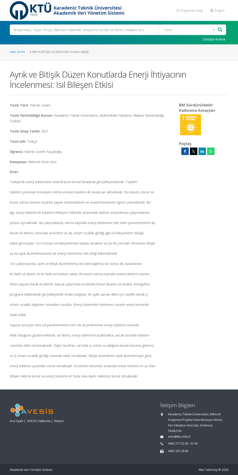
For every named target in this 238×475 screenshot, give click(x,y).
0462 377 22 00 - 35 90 (183, 443)
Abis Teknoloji (208, 470)
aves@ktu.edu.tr (179, 437)
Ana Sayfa (17, 52)
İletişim (59, 421)
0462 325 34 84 (178, 451)
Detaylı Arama (214, 39)
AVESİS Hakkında (38, 421)
